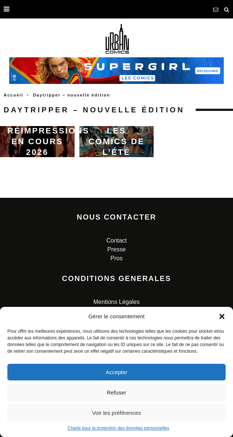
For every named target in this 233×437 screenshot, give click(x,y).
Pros (116, 258)
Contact (116, 240)
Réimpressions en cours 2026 (48, 141)
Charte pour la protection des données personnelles (118, 428)
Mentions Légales (116, 302)
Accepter (116, 372)
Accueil (13, 95)
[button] (222, 316)
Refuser (116, 392)
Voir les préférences (116, 413)
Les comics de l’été (117, 141)
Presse (116, 249)
